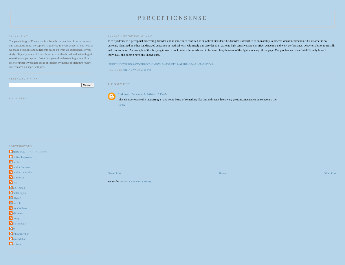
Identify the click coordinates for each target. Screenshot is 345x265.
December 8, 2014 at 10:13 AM (149, 94)
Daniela (14, 162)
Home (222, 173)
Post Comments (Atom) (137, 181)
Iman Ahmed (17, 187)
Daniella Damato (19, 167)
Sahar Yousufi (18, 223)
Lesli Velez (16, 213)
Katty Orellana (18, 208)
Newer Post (114, 173)
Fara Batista (17, 177)
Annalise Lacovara (21, 157)
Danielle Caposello (21, 172)
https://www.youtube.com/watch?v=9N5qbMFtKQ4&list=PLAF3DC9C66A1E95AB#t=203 (161, 63)
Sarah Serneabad (19, 233)
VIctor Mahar (18, 239)
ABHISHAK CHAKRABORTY (28, 152)
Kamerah (15, 203)
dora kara (15, 244)
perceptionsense (172, 18)
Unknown (124, 94)
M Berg (14, 218)
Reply (121, 104)
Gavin (13, 182)
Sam (12, 228)
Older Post (330, 173)
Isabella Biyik (18, 193)
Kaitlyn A (15, 198)
